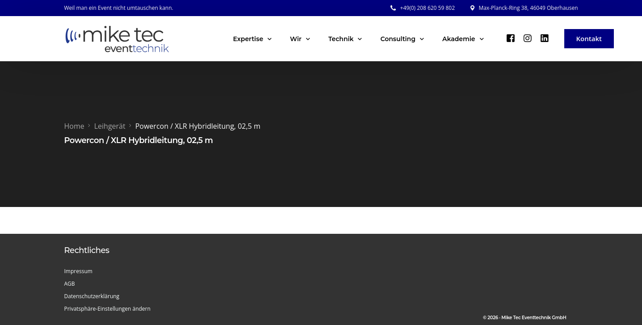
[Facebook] (510, 38)
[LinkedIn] (544, 38)
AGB (69, 283)
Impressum (78, 271)
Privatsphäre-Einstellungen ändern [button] (107, 308)
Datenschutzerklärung (92, 296)
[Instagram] (527, 38)
